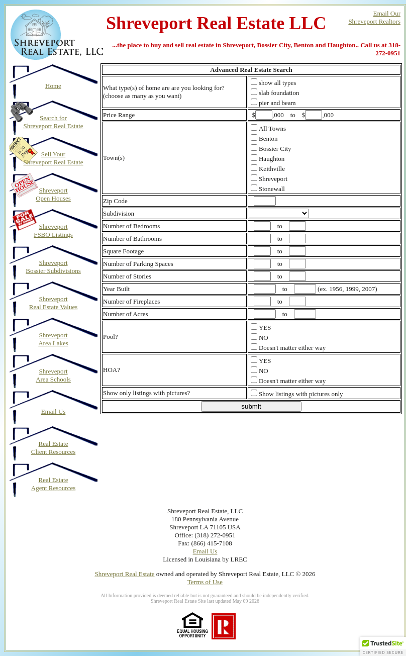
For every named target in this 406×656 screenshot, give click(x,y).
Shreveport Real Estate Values (53, 303)
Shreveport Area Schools (53, 375)
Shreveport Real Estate (124, 574)
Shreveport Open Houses (53, 194)
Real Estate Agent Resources (53, 484)
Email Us (53, 411)
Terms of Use (205, 582)
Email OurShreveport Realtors (374, 17)
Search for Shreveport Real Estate (53, 122)
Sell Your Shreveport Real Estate (53, 158)
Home (53, 85)
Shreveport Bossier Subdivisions (53, 266)
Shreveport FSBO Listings (53, 230)
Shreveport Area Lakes (53, 339)
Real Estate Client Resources (53, 447)
